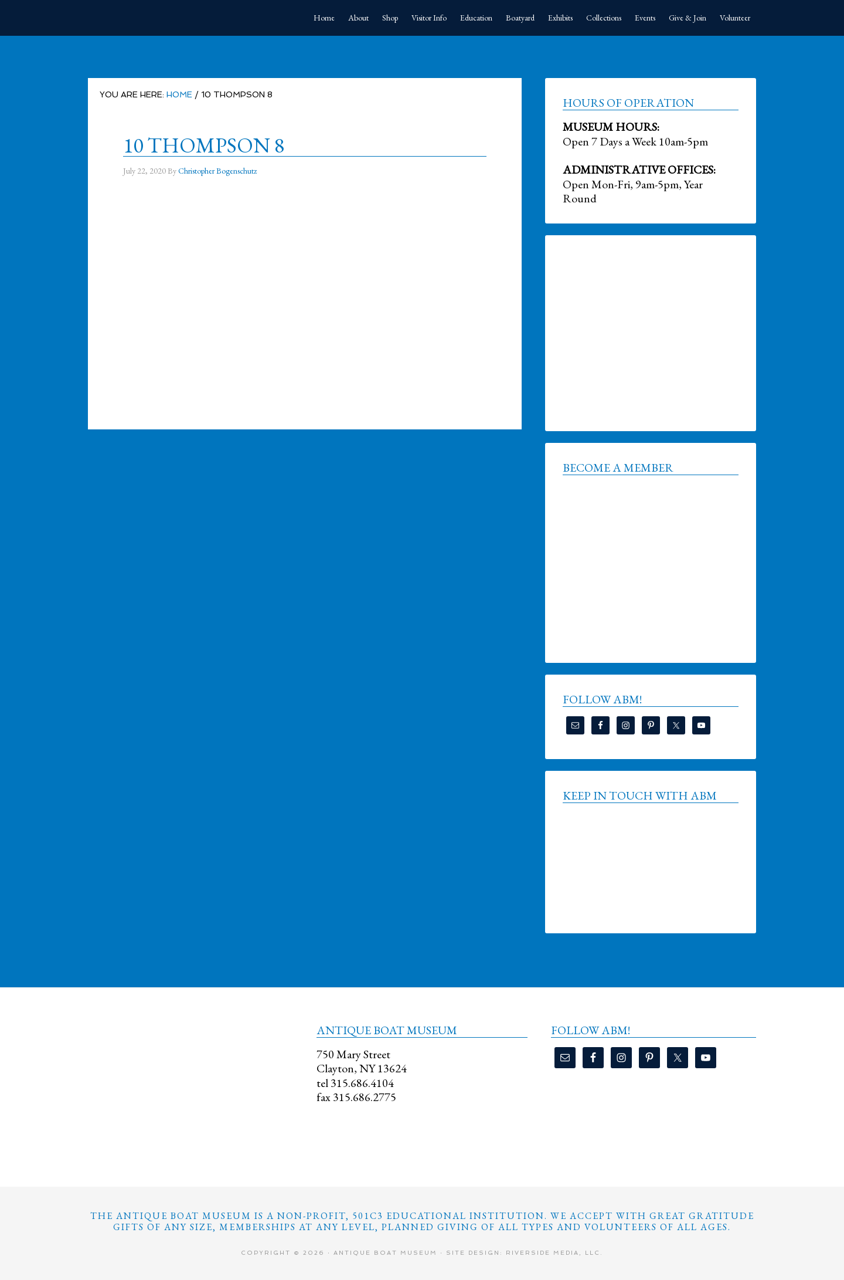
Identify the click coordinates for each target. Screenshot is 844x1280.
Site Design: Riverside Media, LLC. (524, 1252)
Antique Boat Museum (176, 17)
